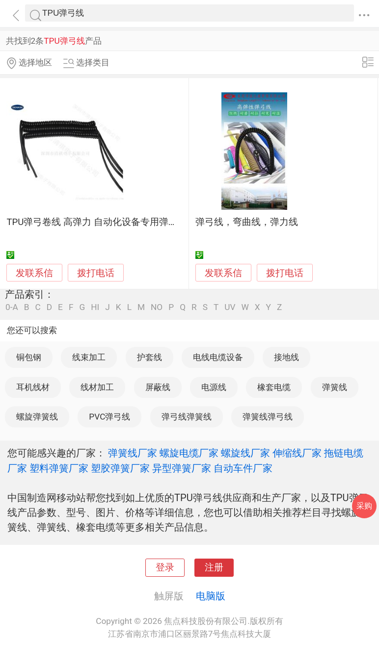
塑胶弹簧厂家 (120, 468)
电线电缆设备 (218, 357)
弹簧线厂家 (132, 453)
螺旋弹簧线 (37, 417)
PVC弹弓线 (109, 417)
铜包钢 (28, 357)
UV (229, 307)
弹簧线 (334, 387)
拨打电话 (95, 273)
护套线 (149, 357)
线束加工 (89, 357)
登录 (165, 567)
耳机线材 (33, 387)
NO (156, 307)
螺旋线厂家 (245, 453)
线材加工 (97, 387)
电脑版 (210, 596)
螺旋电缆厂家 (189, 453)
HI (95, 307)
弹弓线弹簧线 (187, 417)
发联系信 (34, 273)
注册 (214, 567)
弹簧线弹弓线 (268, 417)
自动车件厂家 (243, 468)
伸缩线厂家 (297, 453)
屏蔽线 (157, 387)
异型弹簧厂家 (181, 468)
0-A (11, 307)
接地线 (286, 357)
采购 (364, 505)
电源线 (213, 387)
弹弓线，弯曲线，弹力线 (246, 222)
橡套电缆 (274, 387)
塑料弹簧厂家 (58, 468)
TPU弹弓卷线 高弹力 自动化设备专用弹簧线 (96, 222)
